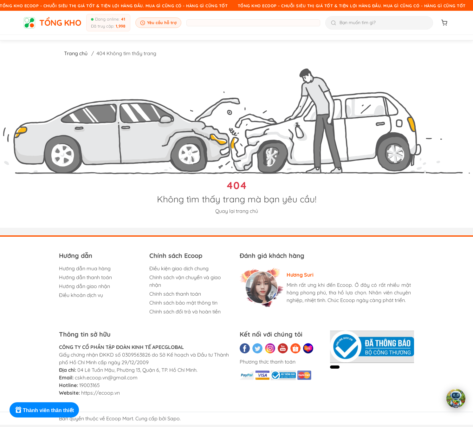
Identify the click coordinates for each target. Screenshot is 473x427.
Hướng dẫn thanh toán (85, 277)
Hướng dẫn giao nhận (84, 286)
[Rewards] (44, 409)
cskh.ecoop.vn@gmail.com (106, 377)
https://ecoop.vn (100, 393)
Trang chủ (75, 53)
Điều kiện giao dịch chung (179, 268)
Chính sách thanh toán (175, 294)
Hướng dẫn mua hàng (85, 268)
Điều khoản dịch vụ (81, 295)
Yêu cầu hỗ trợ (158, 22)
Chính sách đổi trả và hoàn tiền (185, 311)
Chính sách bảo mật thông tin (183, 302)
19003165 (89, 385)
